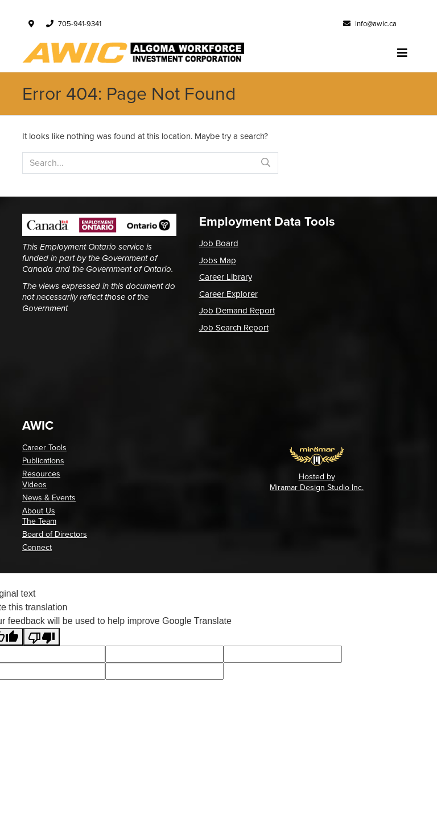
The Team (39, 521)
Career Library (225, 277)
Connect (37, 547)
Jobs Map (217, 260)
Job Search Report (234, 327)
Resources (41, 474)
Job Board (218, 243)
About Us (38, 511)
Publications (43, 461)
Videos (34, 485)
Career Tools (44, 448)
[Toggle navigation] (402, 53)
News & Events (49, 498)
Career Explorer (228, 294)
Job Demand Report (237, 310)
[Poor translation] (41, 637)
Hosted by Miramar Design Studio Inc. (317, 482)
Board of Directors (54, 534)
